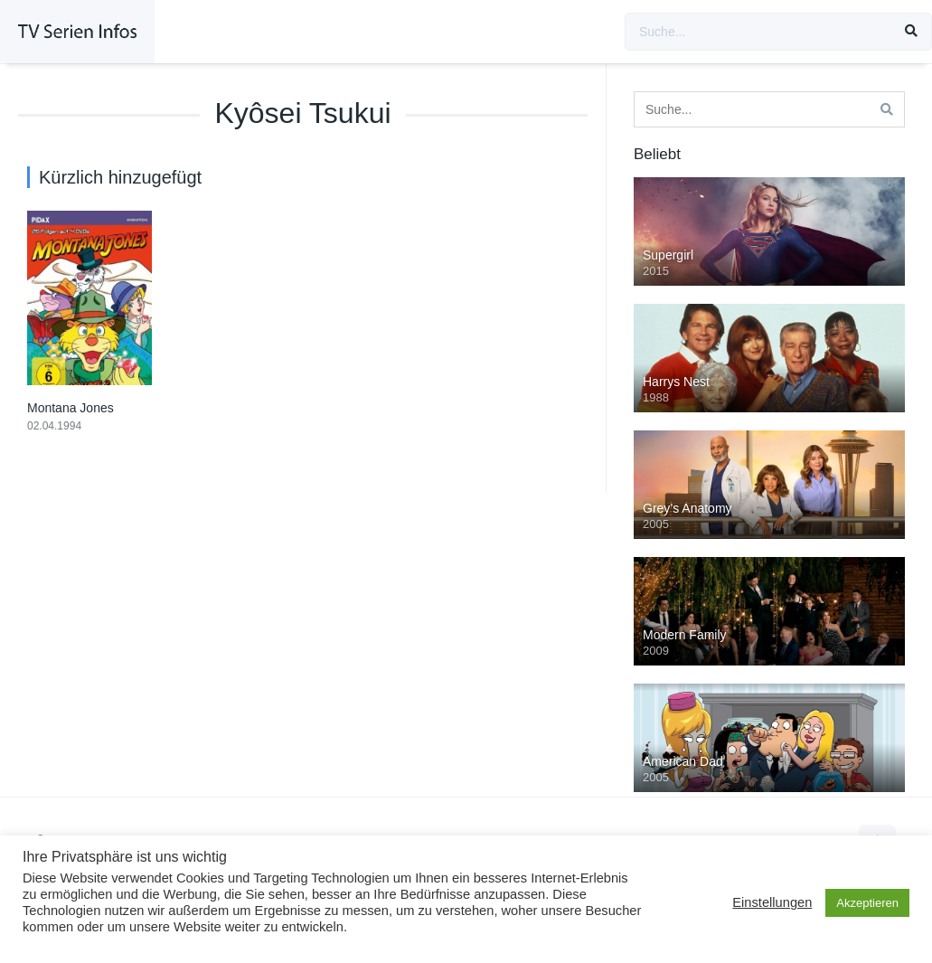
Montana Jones (70, 408)
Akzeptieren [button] (867, 903)
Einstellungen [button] (772, 902)
